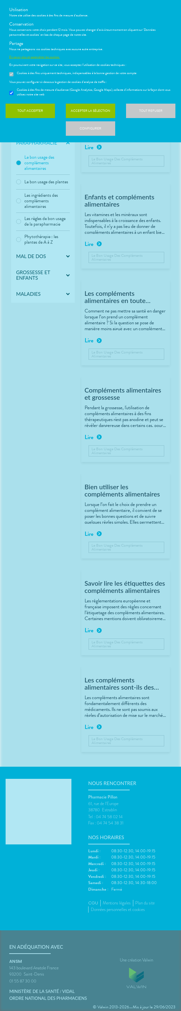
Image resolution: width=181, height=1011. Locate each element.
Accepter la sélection (90, 110)
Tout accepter (30, 110)
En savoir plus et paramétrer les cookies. (34, 57)
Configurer (90, 128)
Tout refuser (151, 110)
